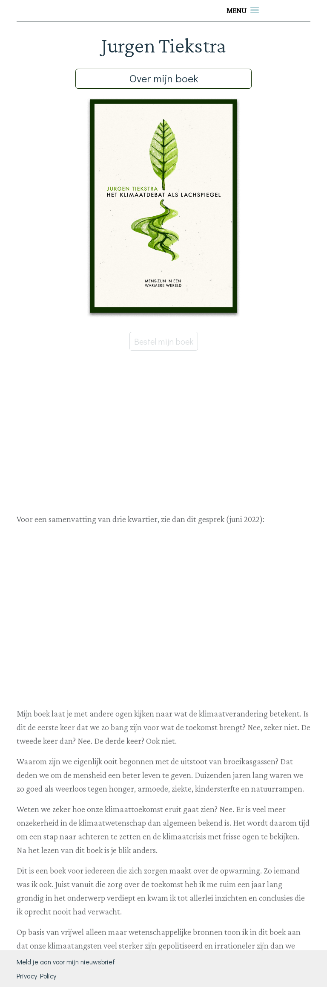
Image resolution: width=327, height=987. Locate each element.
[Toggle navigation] (243, 10)
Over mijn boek (163, 78)
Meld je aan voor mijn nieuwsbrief (66, 961)
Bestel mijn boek (163, 341)
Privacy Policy (36, 975)
